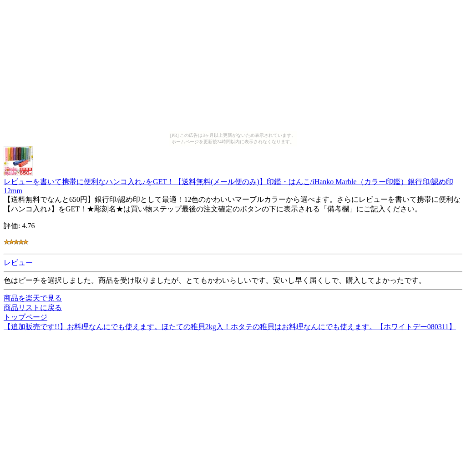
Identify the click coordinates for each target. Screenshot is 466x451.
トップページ (25, 317)
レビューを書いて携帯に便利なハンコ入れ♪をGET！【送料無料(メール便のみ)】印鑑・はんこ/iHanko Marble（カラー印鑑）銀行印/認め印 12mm (228, 182)
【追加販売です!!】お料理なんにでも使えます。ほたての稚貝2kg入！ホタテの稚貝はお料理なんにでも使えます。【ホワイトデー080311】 (230, 327)
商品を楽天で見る (33, 298)
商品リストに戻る (33, 307)
